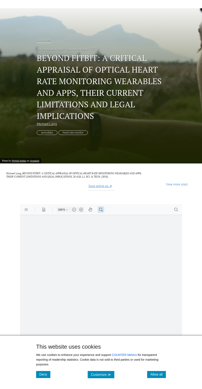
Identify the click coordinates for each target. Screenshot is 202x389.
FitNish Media (19, 160)
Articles (44, 40)
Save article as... (100, 186)
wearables (47, 132)
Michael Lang (47, 124)
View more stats (177, 184)
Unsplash (34, 160)
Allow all (158, 374)
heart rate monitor (73, 132)
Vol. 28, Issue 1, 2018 (50, 49)
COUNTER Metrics (124, 355)
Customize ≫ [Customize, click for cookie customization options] (102, 374)
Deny (44, 374)
